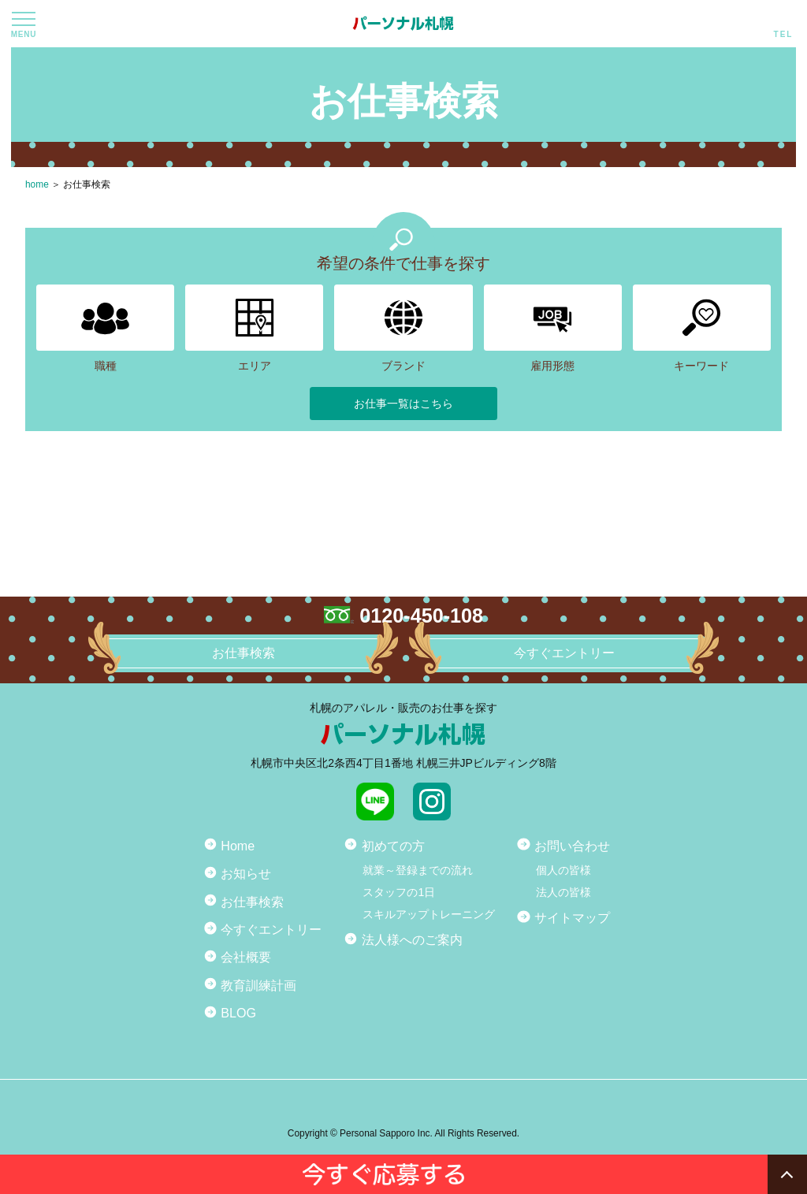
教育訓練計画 (258, 985)
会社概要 (246, 957)
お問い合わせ (572, 846)
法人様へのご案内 (412, 939)
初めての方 (393, 846)
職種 (105, 328)
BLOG (238, 1013)
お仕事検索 (86, 184)
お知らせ (246, 873)
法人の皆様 (563, 892)
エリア (254, 328)
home (37, 184)
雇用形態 (553, 328)
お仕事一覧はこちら (403, 403)
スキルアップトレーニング (429, 914)
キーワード (702, 328)
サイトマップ (572, 917)
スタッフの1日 (399, 892)
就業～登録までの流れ (418, 870)
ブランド (403, 328)
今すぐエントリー (271, 929)
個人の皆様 (563, 870)
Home (238, 846)
